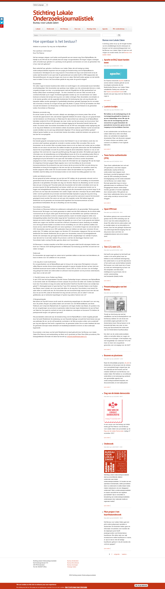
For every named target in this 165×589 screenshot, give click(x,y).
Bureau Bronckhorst (73, 563)
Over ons (78, 29)
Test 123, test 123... (112, 246)
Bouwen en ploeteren (113, 355)
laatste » (124, 554)
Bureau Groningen (72, 565)
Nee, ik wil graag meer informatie (76, 587)
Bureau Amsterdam (73, 561)
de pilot (127, 363)
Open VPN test (110, 209)
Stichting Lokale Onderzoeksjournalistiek (63, 15)
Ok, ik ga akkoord (141, 585)
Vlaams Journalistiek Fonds (114, 92)
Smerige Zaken (71, 567)
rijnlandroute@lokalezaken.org (76, 336)
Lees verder (107, 100)
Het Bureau (64, 29)
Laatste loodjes (110, 106)
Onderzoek (50, 29)
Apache (121, 81)
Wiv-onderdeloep (118, 29)
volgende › (117, 554)
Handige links (91, 29)
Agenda (105, 29)
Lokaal (38, 29)
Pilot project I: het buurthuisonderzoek (112, 513)
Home (36, 35)
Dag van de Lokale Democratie (113, 431)
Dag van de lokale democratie (117, 393)
